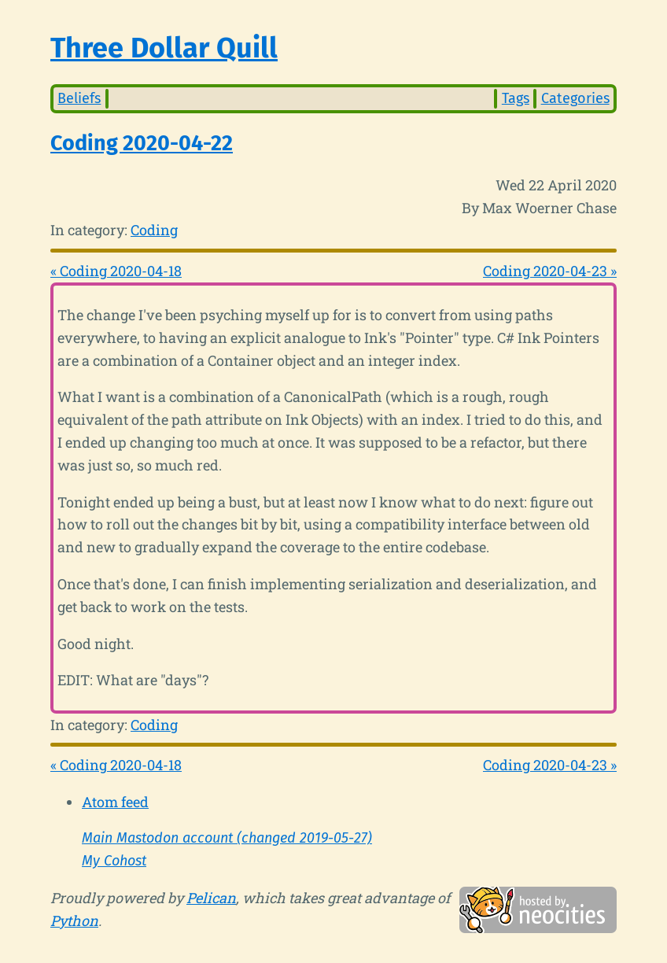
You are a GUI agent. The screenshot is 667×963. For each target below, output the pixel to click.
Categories (575, 98)
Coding (154, 229)
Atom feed (115, 801)
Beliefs (79, 98)
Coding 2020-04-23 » (550, 270)
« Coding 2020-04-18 (116, 270)
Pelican (211, 897)
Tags (515, 98)
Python (74, 920)
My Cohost (114, 860)
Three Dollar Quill (164, 48)
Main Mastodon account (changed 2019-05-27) (227, 838)
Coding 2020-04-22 (141, 143)
